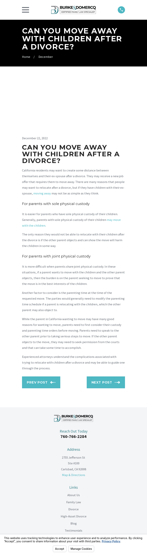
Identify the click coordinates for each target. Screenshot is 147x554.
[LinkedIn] (73, 503)
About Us (73, 441)
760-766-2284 (73, 382)
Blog (73, 469)
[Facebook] (65, 503)
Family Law (73, 448)
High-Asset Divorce (74, 462)
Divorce (73, 455)
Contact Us (73, 484)
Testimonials (73, 477)
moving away (42, 139)
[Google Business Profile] (82, 503)
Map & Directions (73, 421)
